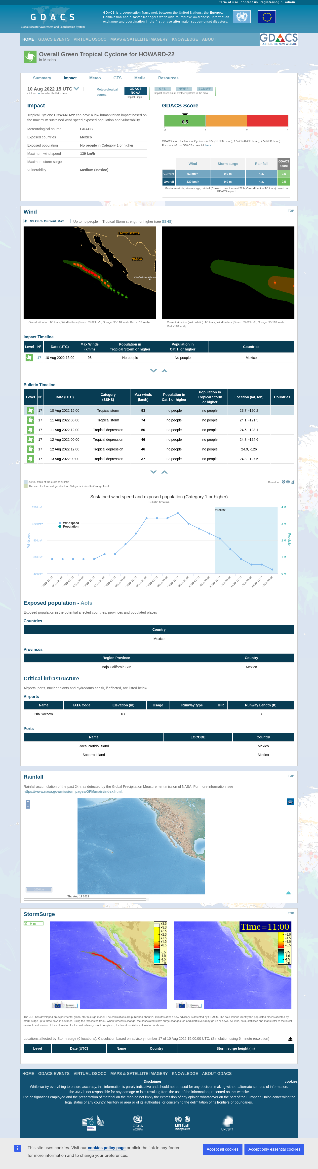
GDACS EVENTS (54, 39)
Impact (70, 78)
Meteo (95, 78)
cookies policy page (106, 1148)
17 (39, 358)
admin (290, 2)
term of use (229, 2)
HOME (28, 39)
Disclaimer (152, 1078)
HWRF (184, 89)
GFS (162, 89)
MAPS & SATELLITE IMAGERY (139, 39)
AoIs (86, 603)
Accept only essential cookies (274, 1149)
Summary (42, 78)
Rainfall (261, 164)
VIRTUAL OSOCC (90, 39)
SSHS (166, 221)
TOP (291, 211)
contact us (249, 2)
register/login (271, 2)
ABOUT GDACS (217, 1070)
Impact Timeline (39, 337)
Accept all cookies (222, 1149)
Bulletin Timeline (39, 385)
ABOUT (209, 39)
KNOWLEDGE (185, 39)
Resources (168, 78)
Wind (193, 164)
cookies (291, 1078)
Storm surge (228, 164)
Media (140, 78)
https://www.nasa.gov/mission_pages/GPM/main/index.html (73, 788)
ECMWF (205, 89)
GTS (118, 78)
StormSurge (39, 910)
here (208, 145)
